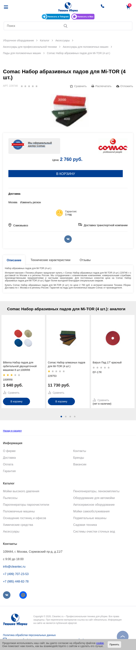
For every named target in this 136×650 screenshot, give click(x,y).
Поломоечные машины (19, 511)
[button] (61, 416)
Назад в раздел (12, 430)
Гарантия (9, 471)
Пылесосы (10, 498)
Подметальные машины (89, 518)
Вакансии (79, 464)
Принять (114, 644)
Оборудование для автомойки (94, 498)
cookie (100, 643)
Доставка (9, 457)
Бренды (78, 457)
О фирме (9, 451)
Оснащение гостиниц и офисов (24, 518)
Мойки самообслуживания (91, 511)
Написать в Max (85, 16)
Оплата (8, 464)
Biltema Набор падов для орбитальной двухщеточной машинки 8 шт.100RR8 (20, 366)
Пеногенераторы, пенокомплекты (96, 491)
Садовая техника (85, 524)
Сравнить (80, 86)
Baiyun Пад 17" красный (107, 362)
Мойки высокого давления (21, 491)
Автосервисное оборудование (94, 504)
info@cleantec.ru (14, 566)
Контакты (79, 451)
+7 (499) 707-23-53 (16, 574)
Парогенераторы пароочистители (26, 504)
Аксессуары (11, 531)
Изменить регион (30, 202)
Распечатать (103, 86)
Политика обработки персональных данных (29, 635)
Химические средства (18, 524)
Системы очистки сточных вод (94, 531)
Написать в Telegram (58, 16)
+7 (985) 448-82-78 (16, 581)
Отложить (126, 86)
